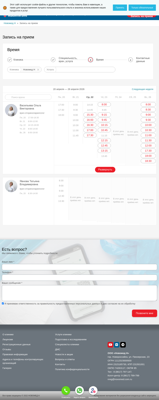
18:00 (148, 155)
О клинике (8, 334)
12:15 (104, 140)
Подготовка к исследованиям (70, 339)
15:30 (90, 114)
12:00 (148, 145)
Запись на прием (142, 16)
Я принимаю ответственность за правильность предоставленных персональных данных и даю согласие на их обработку (70, 303)
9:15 (104, 114)
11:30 (148, 140)
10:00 (148, 125)
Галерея (6, 368)
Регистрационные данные (16, 344)
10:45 (104, 130)
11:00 (148, 135)
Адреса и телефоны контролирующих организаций (22, 361)
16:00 (90, 119)
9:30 (148, 119)
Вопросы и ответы (65, 359)
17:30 (90, 135)
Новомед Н (10, 23)
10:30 (148, 130)
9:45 (104, 119)
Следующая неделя (142, 89)
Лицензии (7, 339)
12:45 (104, 145)
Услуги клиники (63, 334)
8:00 (104, 104)
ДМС (57, 349)
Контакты (60, 364)
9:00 (148, 114)
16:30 (90, 125)
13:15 (104, 150)
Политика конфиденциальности (72, 369)
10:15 (104, 125)
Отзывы (6, 349)
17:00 (90, 130)
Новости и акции (64, 354)
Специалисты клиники (67, 344)
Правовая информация (14, 354)
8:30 (148, 109)
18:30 (148, 161)
